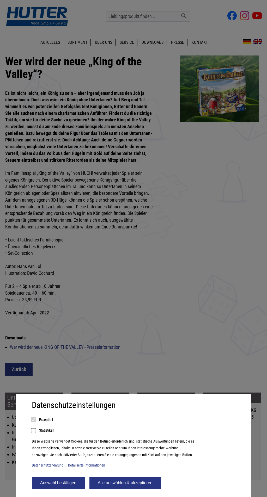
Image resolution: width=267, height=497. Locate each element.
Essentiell (42, 420)
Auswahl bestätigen (58, 483)
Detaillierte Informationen (86, 465)
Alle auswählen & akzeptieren (125, 483)
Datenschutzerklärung (47, 465)
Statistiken (43, 430)
